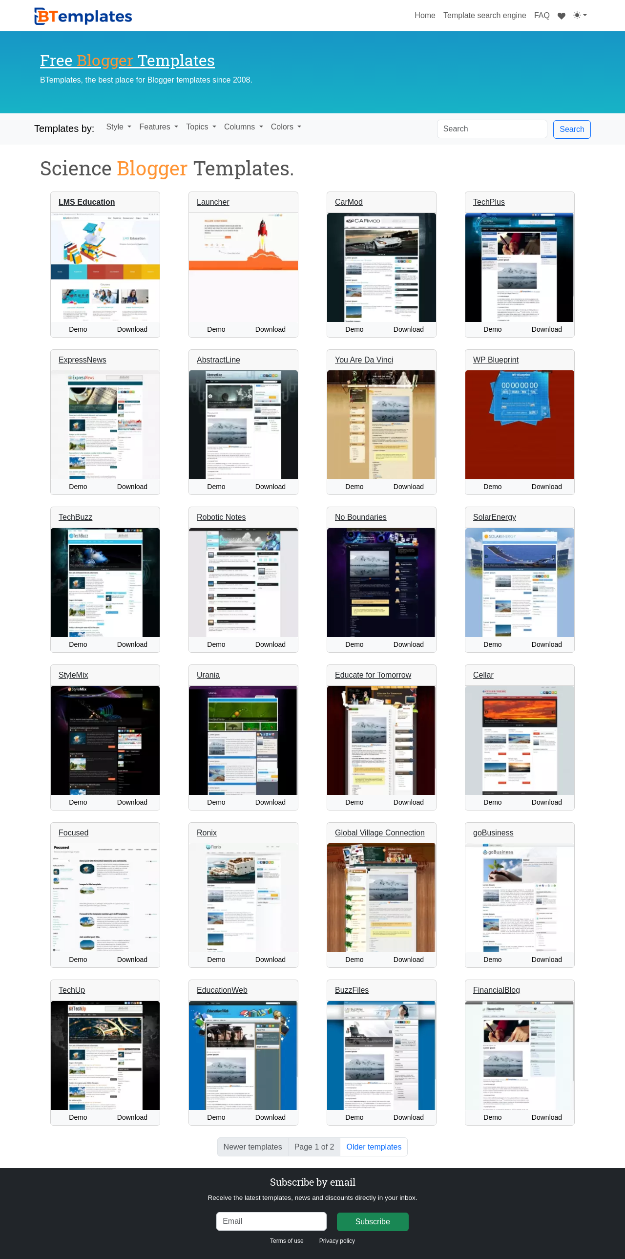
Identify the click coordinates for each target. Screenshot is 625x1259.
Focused (73, 833)
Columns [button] (240, 127)
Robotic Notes (221, 517)
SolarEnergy (494, 517)
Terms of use (287, 1241)
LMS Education (87, 202)
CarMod (349, 202)
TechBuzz (75, 517)
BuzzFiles (352, 990)
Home (427, 14)
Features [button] (155, 127)
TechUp (72, 990)
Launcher (213, 202)
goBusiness (493, 833)
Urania (208, 675)
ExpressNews (82, 360)
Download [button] (132, 329)
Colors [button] (283, 127)
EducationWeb (222, 990)
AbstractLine (218, 360)
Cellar (483, 675)
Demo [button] (78, 329)
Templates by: (64, 128)
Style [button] (115, 127)
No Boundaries (361, 517)
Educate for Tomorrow (373, 675)
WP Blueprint (496, 360)
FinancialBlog (496, 990)
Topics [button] (198, 127)
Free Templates (127, 59)
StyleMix (73, 675)
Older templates (373, 1147)
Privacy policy (337, 1241)
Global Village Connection (380, 833)
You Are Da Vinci (364, 360)
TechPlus (489, 202)
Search (572, 129)
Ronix (207, 833)
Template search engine (484, 15)
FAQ (542, 15)
